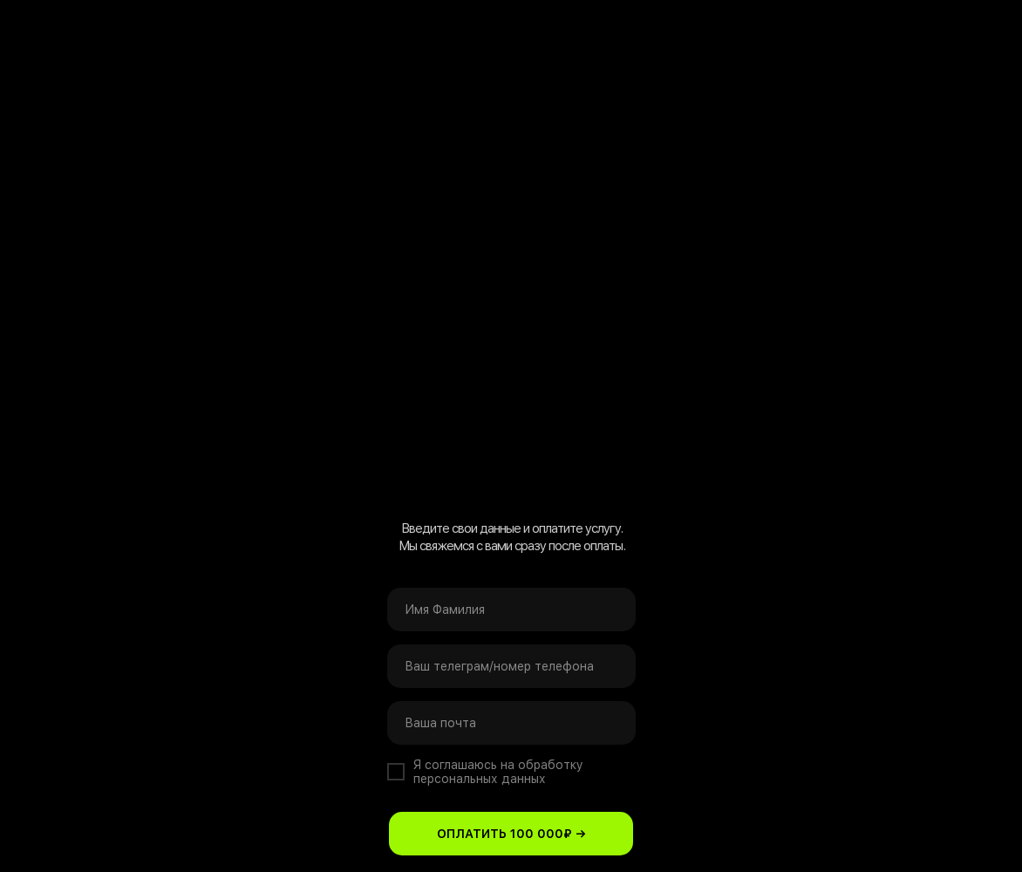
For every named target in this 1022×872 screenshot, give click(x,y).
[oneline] (511, 666)
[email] (511, 723)
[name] (511, 609)
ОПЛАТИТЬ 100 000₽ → (511, 834)
